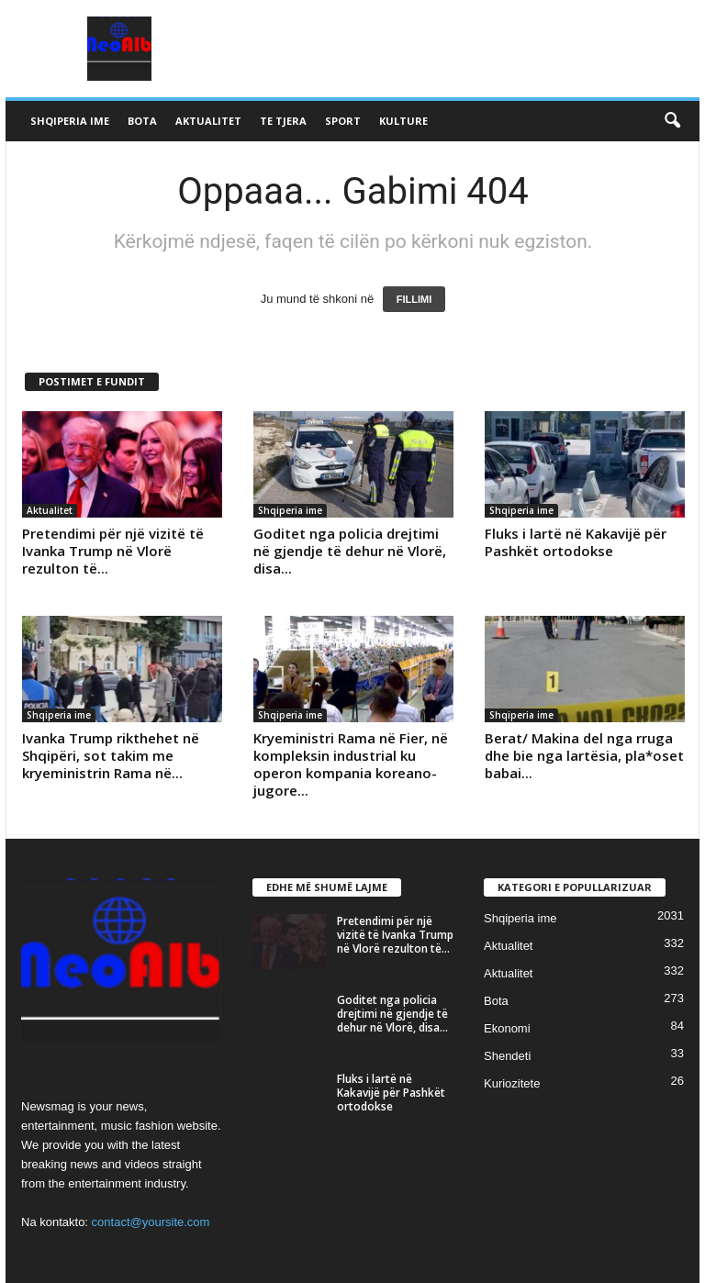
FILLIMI (414, 299)
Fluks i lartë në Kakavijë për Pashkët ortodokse (575, 542)
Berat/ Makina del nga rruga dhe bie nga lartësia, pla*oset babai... (584, 755)
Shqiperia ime (69, 121)
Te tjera (283, 121)
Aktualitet (208, 121)
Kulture (403, 121)
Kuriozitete (512, 1083)
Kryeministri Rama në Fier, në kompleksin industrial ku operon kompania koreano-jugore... (350, 764)
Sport (343, 121)
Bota (142, 121)
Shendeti (507, 1056)
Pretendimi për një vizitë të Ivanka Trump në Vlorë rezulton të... (113, 550)
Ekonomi (507, 1028)
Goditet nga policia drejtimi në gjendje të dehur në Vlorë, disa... (349, 550)
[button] (672, 121)
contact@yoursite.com (151, 1222)
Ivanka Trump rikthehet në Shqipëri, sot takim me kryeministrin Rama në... (110, 755)
